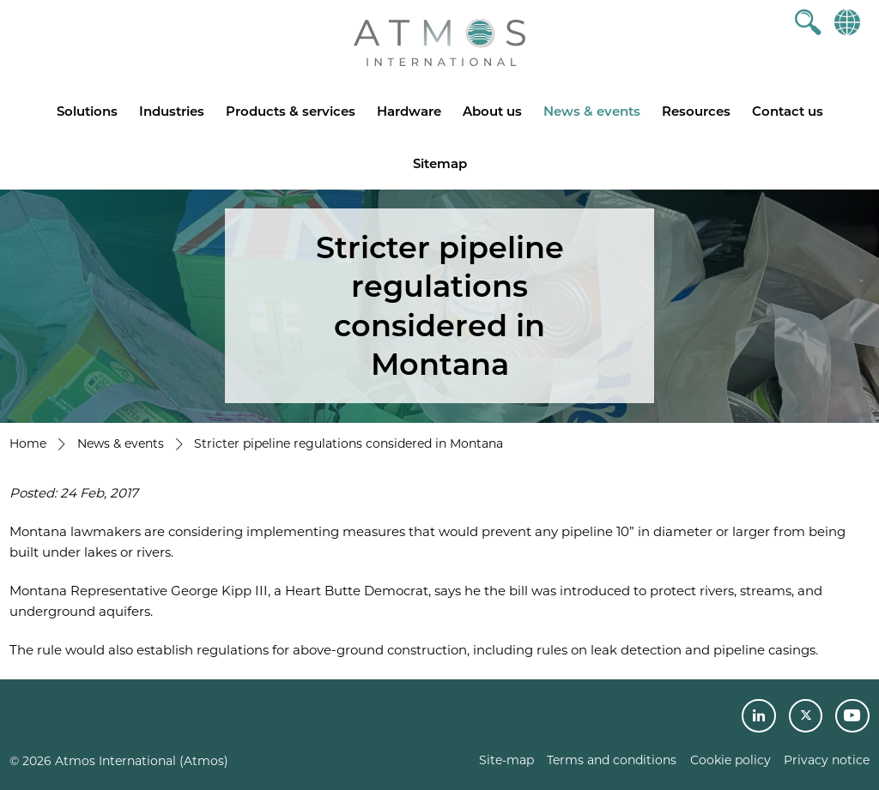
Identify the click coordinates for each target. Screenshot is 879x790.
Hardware (409, 111)
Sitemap (440, 163)
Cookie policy (730, 760)
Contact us (787, 111)
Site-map (506, 760)
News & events (591, 111)
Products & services (290, 111)
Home (27, 443)
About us (492, 111)
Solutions (87, 111)
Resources (696, 111)
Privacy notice (827, 760)
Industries (171, 111)
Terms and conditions (611, 760)
